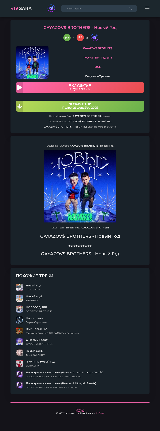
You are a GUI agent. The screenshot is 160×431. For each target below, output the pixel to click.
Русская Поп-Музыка (97, 57)
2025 (98, 66)
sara (21, 8)
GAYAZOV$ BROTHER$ (97, 48)
